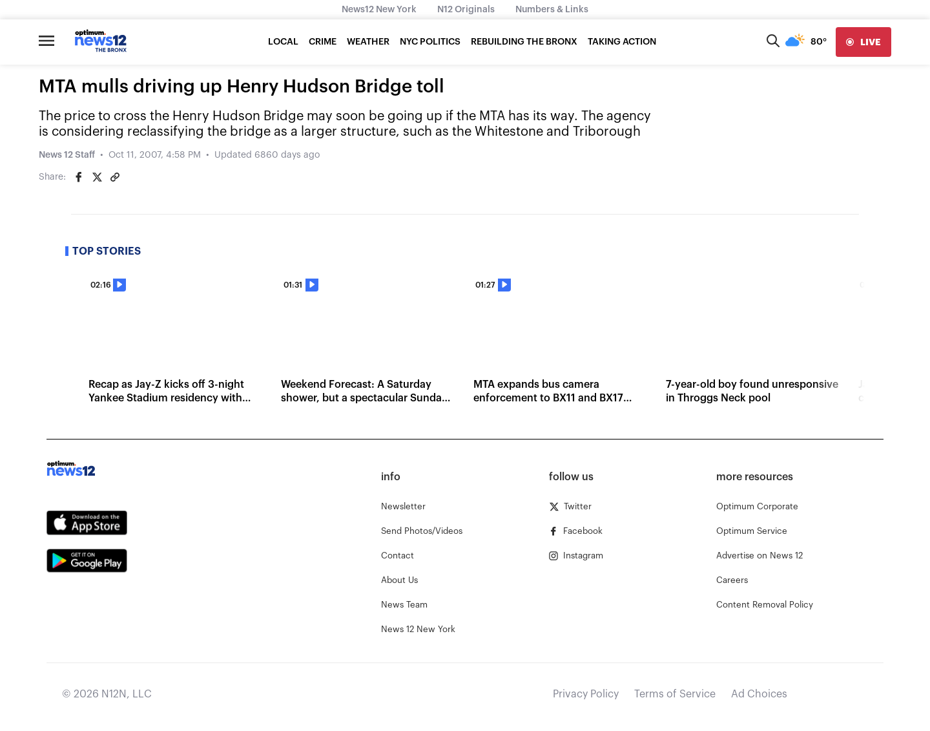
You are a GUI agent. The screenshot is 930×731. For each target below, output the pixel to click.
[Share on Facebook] (79, 177)
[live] (863, 42)
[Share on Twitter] (97, 177)
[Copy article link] (115, 177)
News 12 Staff (67, 155)
